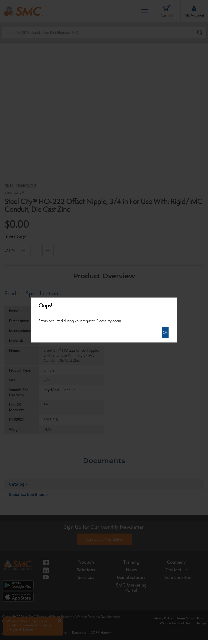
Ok (165, 332)
